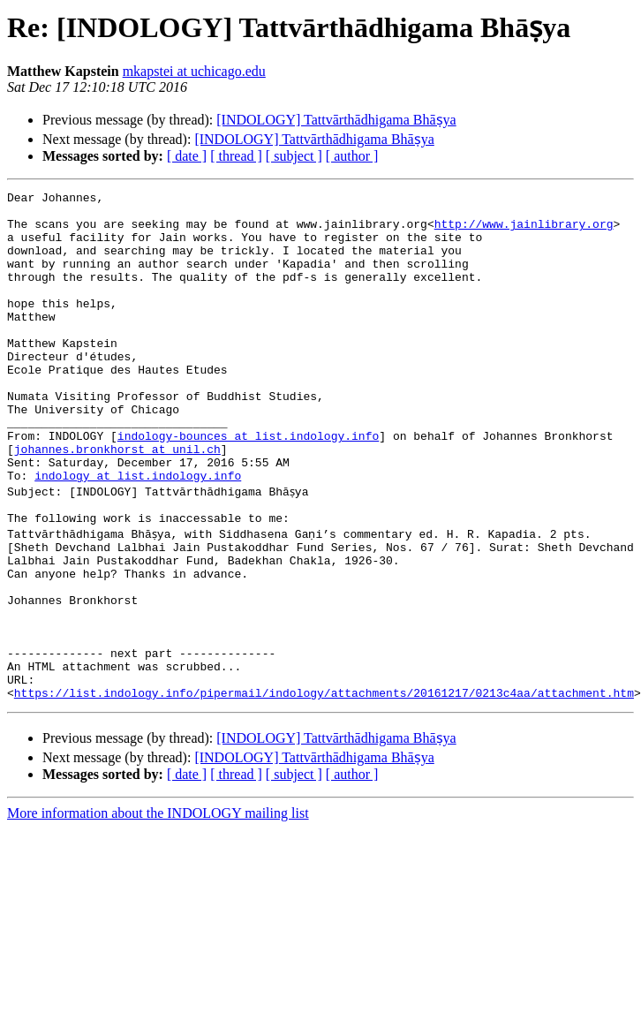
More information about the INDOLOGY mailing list (158, 908)
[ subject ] (294, 155)
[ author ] (352, 155)
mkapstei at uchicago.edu (194, 71)
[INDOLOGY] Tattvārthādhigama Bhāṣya (336, 119)
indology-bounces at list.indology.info (248, 486)
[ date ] (187, 155)
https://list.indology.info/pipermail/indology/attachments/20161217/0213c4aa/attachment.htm (324, 788)
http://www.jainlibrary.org (524, 231)
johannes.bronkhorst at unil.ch (117, 502)
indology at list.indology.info (137, 533)
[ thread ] (236, 155)
